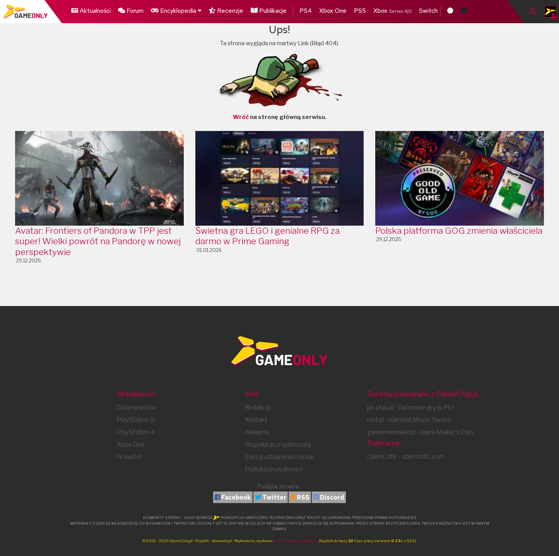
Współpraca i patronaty (278, 444)
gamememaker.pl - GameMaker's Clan (420, 432)
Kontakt (256, 419)
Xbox (392, 11)
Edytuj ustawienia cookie (280, 457)
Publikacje (269, 11)
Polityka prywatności (274, 469)
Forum (131, 11)
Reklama (257, 432)
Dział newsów (136, 407)
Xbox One (333, 11)
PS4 (305, 11)
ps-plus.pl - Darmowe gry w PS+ (411, 407)
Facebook (236, 497)
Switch (428, 11)
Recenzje (226, 11)
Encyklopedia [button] (176, 11)
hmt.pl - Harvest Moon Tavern (409, 419)
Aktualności (91, 11)
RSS (303, 497)
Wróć (241, 117)
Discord (332, 497)
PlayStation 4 (136, 432)
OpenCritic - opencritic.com (405, 456)
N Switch (129, 457)
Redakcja (258, 407)
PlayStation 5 (135, 419)
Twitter (274, 497)
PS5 (360, 11)
